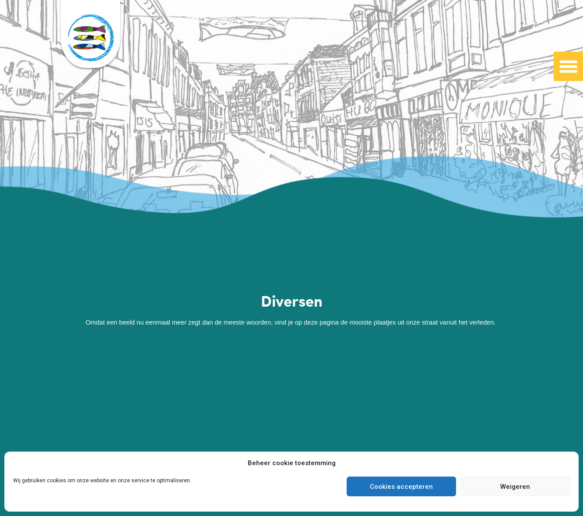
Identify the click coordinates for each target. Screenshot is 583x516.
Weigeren (515, 487)
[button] (568, 66)
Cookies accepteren (401, 487)
